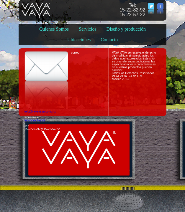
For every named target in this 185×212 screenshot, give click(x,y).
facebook (30, 120)
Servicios (87, 29)
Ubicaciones (79, 39)
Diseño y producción (126, 29)
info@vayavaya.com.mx (40, 111)
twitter (41, 120)
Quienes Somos (54, 29)
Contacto (109, 39)
